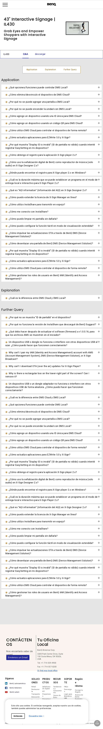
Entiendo (18, 716)
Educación (35, 697)
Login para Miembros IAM (68, 696)
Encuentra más (36, 716)
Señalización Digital (46, 688)
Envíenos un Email (18, 657)
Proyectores (46, 695)
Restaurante (35, 690)
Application (31, 69)
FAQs (66, 687)
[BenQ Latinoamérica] (15, 683)
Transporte (35, 694)
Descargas (68, 690)
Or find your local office (47, 671)
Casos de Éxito (57, 696)
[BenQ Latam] (15, 692)
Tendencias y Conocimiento (57, 690)
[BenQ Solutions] (15, 688)
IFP (43, 691)
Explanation (50, 69)
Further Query (70, 69)
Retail (33, 687)
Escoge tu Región (79, 691)
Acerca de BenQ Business (79, 697)
